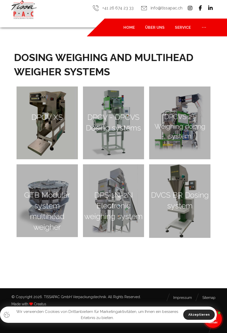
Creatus (40, 304)
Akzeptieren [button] (199, 314)
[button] (190, 8)
